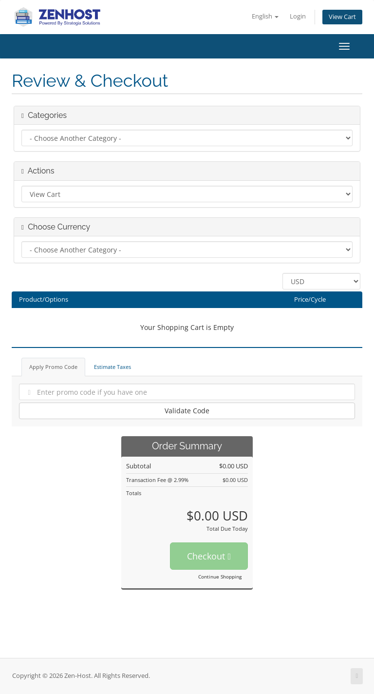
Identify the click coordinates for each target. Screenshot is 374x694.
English (265, 16)
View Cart (342, 17)
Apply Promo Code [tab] (53, 366)
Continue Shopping (220, 576)
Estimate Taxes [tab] (112, 366)
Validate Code (187, 410)
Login (298, 16)
